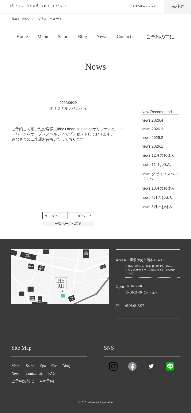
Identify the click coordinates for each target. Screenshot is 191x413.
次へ (55, 215)
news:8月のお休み (157, 207)
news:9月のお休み (157, 198)
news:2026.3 (152, 129)
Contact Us (34, 373)
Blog (82, 36)
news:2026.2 (152, 138)
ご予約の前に (160, 36)
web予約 (47, 381)
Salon (63, 36)
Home (22, 36)
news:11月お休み (156, 165)
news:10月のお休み (158, 188)
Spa (43, 366)
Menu (42, 36)
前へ (81, 215)
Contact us (127, 36)
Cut (54, 366)
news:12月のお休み (158, 155)
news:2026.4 (152, 120)
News (102, 36)
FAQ (52, 373)
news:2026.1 (152, 146)
